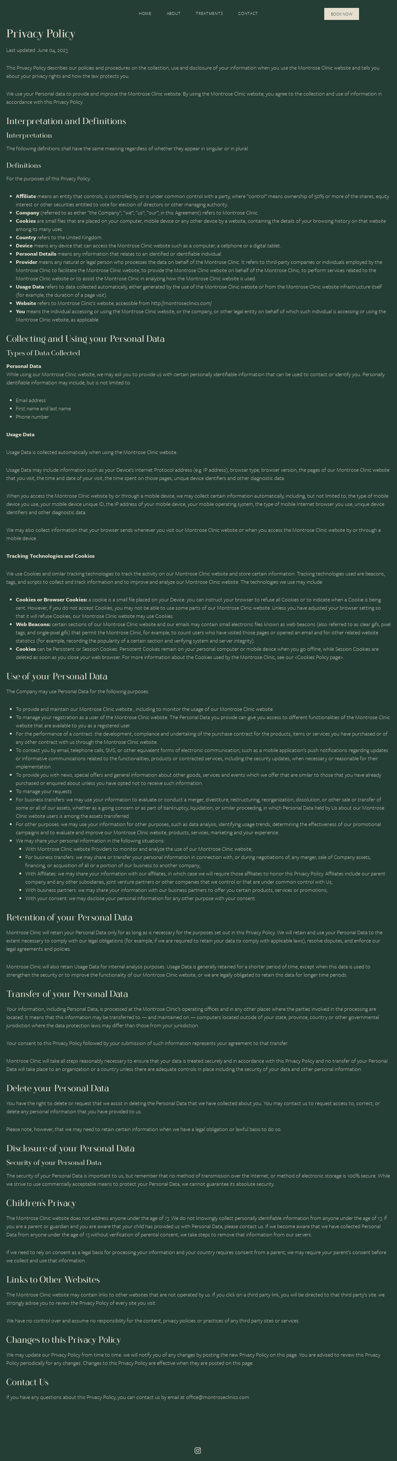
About (174, 13)
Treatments (209, 13)
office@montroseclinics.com (217, 1397)
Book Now (341, 14)
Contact (248, 13)
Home (145, 13)
